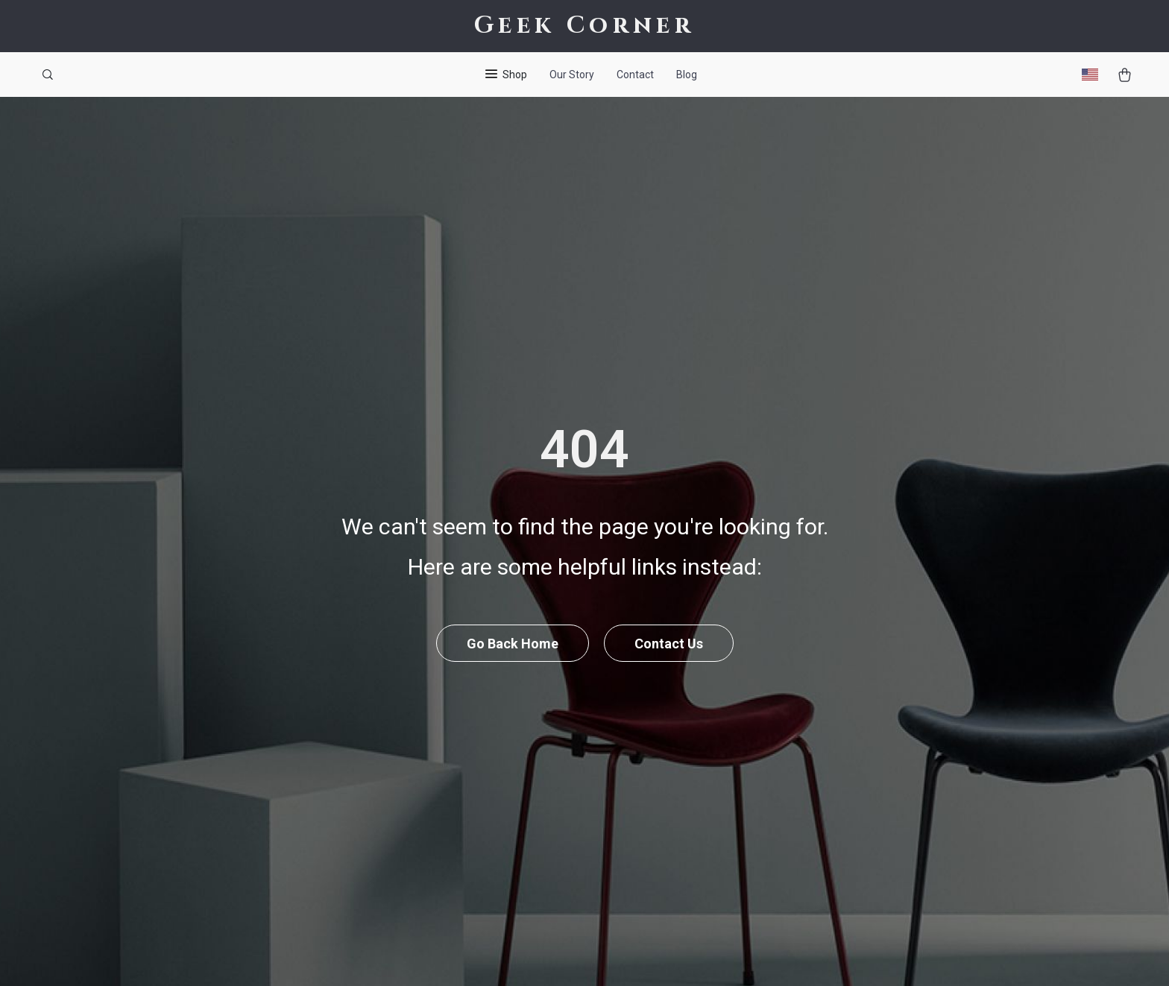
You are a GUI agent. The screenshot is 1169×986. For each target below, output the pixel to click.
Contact (635, 74)
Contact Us (668, 643)
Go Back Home (512, 643)
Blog (686, 74)
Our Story (571, 74)
